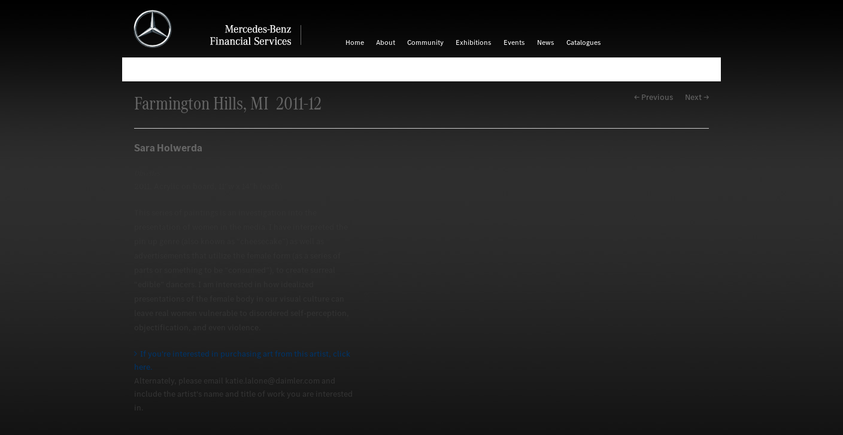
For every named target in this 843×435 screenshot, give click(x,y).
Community (425, 42)
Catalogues (583, 42)
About (385, 42)
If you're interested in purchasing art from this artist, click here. (242, 360)
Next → (697, 97)
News (545, 42)
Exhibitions (474, 42)
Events (514, 42)
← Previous (653, 97)
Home (354, 42)
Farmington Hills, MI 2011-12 (228, 103)
